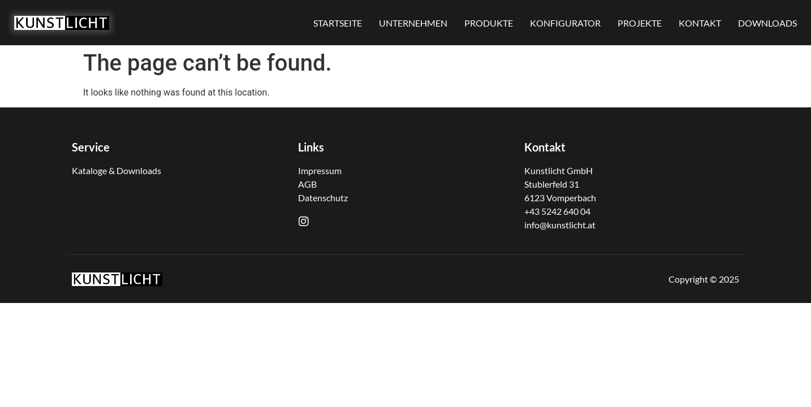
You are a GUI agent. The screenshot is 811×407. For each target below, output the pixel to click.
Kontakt (545, 147)
